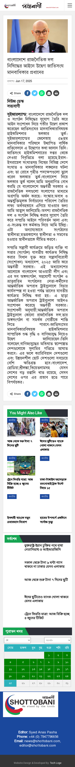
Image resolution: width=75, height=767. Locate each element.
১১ (10, 669)
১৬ (58, 669)
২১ (40, 676)
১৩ (33, 669)
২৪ (66, 676)
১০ (66, 662)
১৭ (66, 669)
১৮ (10, 676)
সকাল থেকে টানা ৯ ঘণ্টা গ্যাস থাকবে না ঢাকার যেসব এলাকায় (44, 564)
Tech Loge (55, 763)
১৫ (49, 669)
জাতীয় (12, 420)
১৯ (23, 676)
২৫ (10, 683)
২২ (49, 676)
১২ (23, 669)
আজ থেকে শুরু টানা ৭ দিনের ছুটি (46, 580)
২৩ (58, 676)
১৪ (40, 669)
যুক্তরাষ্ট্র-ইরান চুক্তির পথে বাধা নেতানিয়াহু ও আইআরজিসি (43, 547)
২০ (33, 676)
